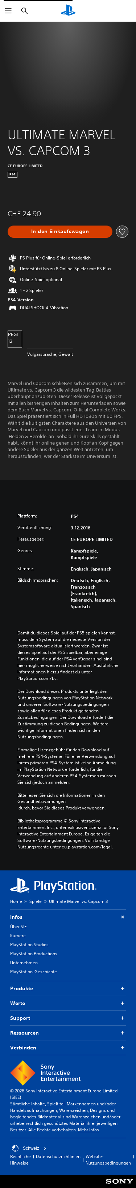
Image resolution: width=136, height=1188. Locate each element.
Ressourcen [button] (68, 1033)
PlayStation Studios (29, 945)
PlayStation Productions (33, 954)
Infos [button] (68, 917)
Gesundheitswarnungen (41, 801)
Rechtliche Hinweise (20, 1159)
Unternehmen (24, 963)
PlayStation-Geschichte (33, 972)
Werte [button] (68, 1003)
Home (16, 901)
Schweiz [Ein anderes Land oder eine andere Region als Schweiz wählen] (29, 1148)
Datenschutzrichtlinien (58, 1156)
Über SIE (18, 926)
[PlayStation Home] (68, 11)
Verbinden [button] (68, 1047)
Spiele (35, 901)
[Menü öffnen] (8, 11)
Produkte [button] (68, 988)
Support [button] (68, 1018)
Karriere (18, 936)
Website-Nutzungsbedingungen (108, 1159)
